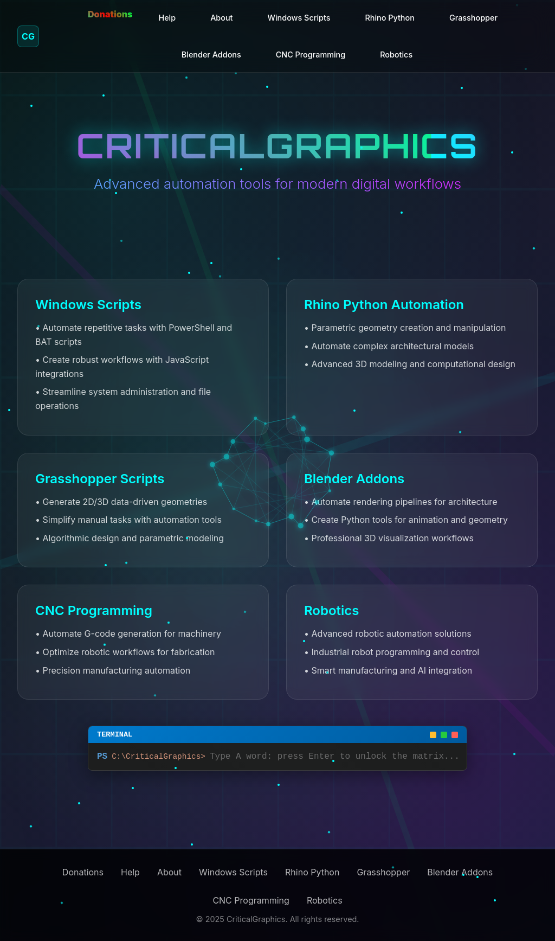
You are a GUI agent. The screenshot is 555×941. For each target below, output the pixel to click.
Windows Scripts (299, 17)
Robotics (396, 54)
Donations (110, 14)
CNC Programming (310, 54)
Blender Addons (211, 54)
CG (28, 36)
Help (167, 17)
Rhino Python (389, 17)
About (221, 17)
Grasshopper (473, 17)
